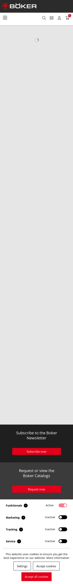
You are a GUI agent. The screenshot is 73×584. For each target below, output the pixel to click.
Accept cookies (46, 566)
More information (57, 558)
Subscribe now (36, 451)
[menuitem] (5, 17)
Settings (22, 566)
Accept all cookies (36, 577)
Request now (36, 489)
